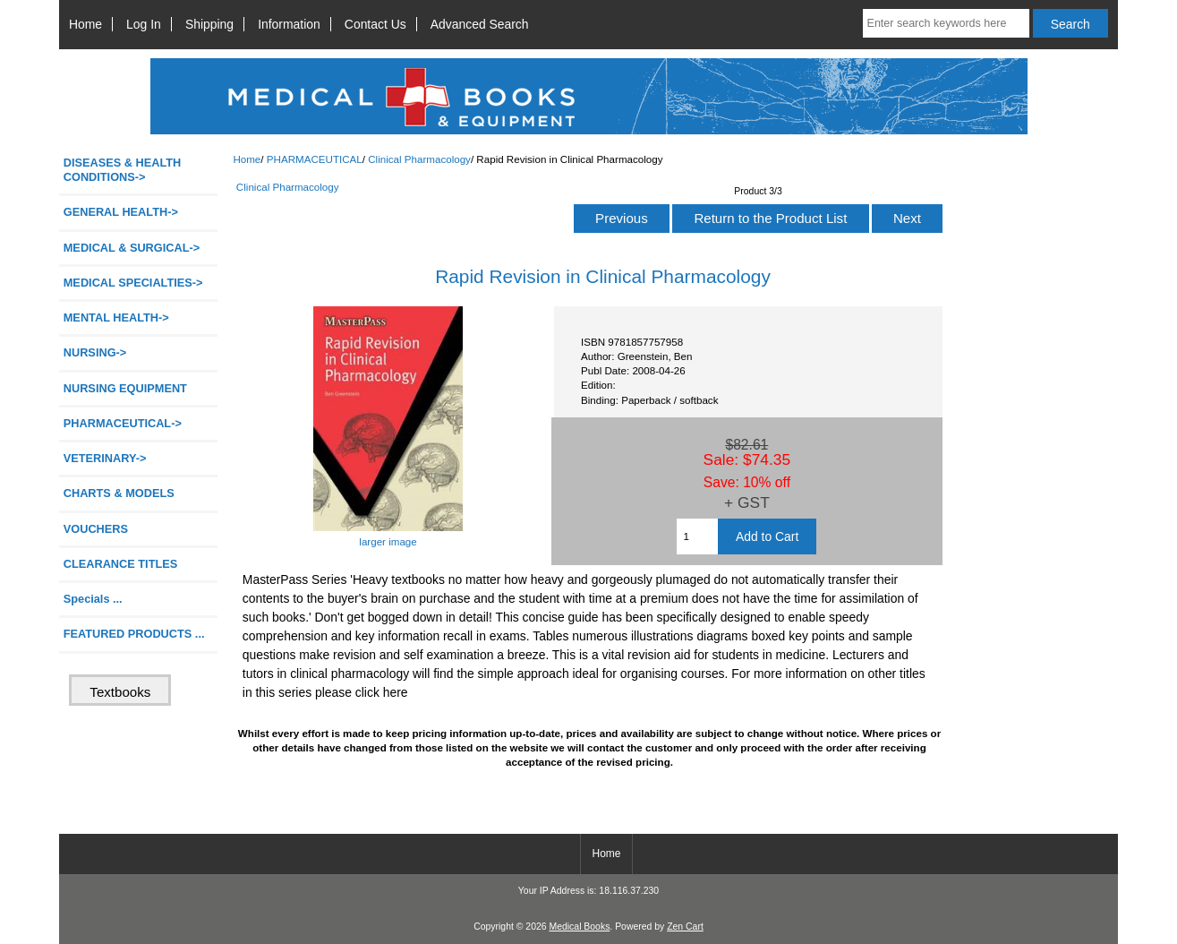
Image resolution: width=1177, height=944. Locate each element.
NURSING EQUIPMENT (125, 388)
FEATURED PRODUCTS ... (134, 633)
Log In (143, 24)
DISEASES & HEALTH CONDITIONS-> (123, 170)
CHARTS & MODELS (119, 493)
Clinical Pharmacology (419, 159)
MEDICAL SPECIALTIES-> (133, 282)
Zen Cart (685, 926)
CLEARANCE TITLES (121, 564)
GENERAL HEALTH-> (121, 212)
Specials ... (93, 598)
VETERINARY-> (105, 458)
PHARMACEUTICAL (314, 159)
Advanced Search (480, 24)
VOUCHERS (96, 529)
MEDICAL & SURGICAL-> (132, 247)
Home (85, 24)
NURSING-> (95, 352)
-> (123, 423)
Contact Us (375, 24)
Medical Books (579, 926)
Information (289, 24)
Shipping (209, 24)
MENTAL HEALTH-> (116, 317)
